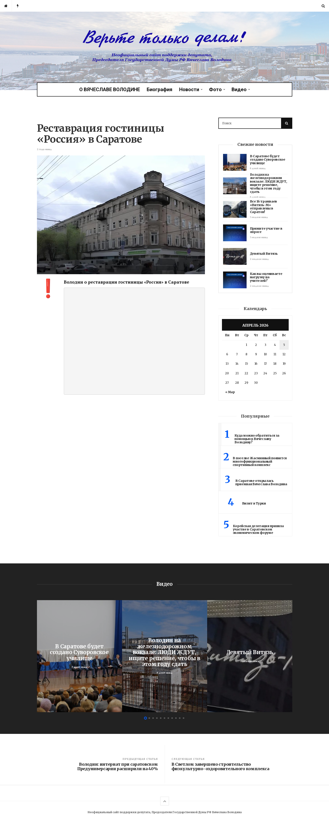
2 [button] (149, 718)
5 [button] (160, 718)
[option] (79, 656)
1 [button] (145, 718)
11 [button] (183, 718)
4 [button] (156, 718)
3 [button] (153, 718)
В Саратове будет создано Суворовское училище (267, 159)
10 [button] (179, 718)
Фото (215, 89)
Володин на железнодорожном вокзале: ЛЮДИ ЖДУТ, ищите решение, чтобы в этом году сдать (268, 183)
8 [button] (172, 718)
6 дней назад (258, 168)
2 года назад (44, 149)
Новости (189, 89)
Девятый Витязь (264, 254)
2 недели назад (259, 259)
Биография (159, 89)
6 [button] (164, 718)
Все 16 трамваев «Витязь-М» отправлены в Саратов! (263, 206)
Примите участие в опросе (266, 230)
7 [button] (168, 718)
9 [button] (175, 718)
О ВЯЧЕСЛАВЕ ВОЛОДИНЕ (109, 89)
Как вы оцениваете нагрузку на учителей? (266, 277)
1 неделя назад (259, 217)
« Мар (230, 392)
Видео (239, 89)
